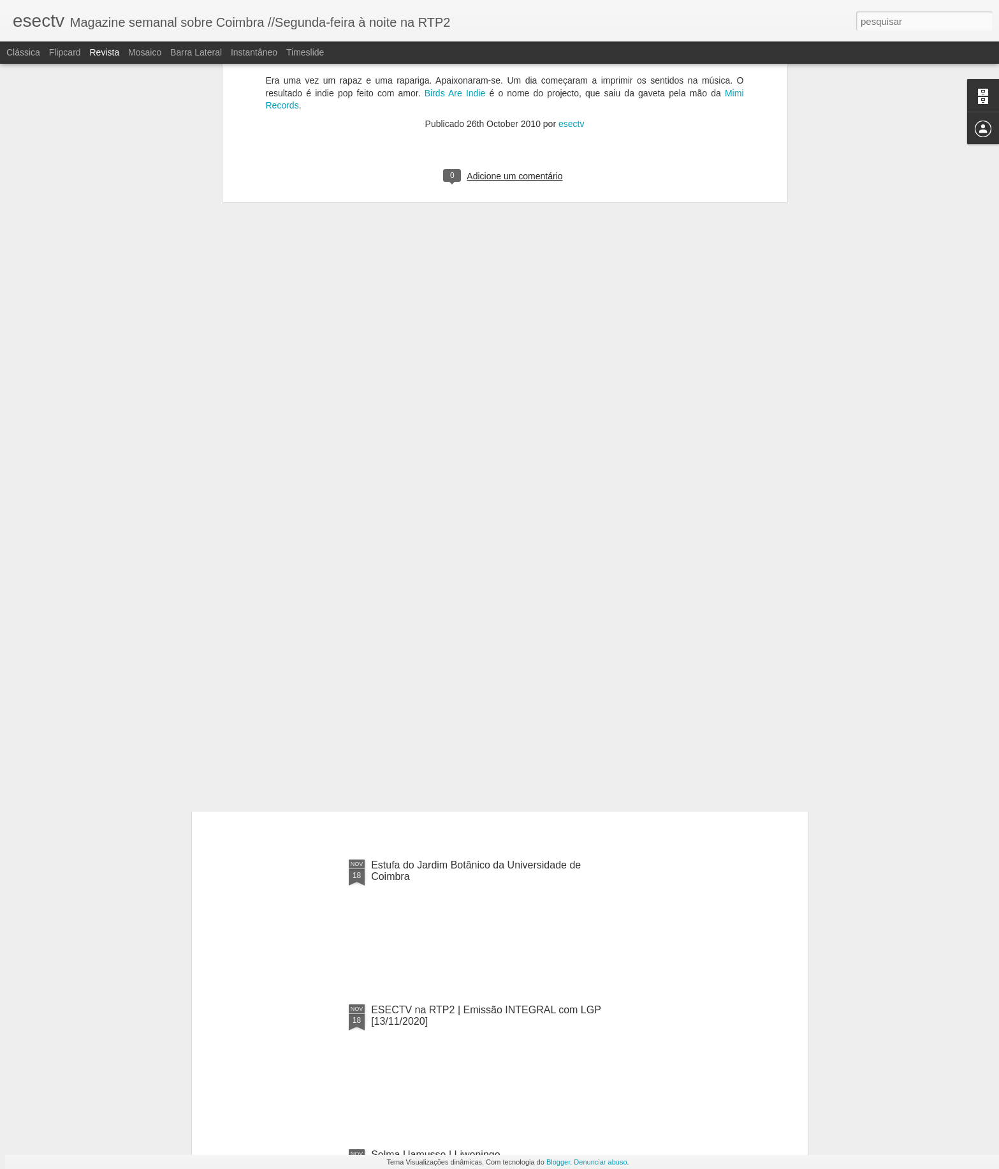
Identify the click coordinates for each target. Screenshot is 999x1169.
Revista (104, 52)
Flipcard (65, 52)
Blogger (558, 1162)
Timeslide (305, 52)
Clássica (23, 52)
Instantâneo (254, 52)
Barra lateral (196, 52)
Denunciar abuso (600, 1162)
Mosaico (144, 52)
